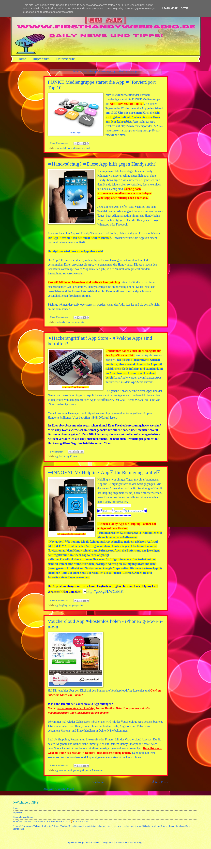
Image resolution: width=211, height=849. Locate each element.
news (81, 148)
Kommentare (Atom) (64, 789)
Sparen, (118, 511)
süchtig (80, 322)
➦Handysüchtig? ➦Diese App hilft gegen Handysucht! (102, 164)
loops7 (121, 842)
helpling (63, 605)
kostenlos (98, 770)
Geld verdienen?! (134, 511)
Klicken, (107, 511)
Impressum (41, 59)
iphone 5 (89, 770)
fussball (62, 148)
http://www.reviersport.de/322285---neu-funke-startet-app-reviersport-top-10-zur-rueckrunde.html (134, 130)
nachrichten (73, 148)
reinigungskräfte (75, 605)
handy (62, 322)
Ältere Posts (160, 782)
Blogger (140, 842)
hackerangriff (65, 456)
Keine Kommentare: (59, 143)
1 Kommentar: (57, 452)
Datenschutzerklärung (23, 817)
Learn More (170, 8)
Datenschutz (65, 59)
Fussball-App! (75, 133)
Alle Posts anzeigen (128, 71)
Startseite (98, 782)
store (75, 456)
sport (87, 148)
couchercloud (65, 770)
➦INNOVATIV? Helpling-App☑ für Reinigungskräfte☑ (104, 472)
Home (22, 59)
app (56, 148)
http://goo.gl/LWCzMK (105, 591)
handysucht (71, 322)
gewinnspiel (78, 770)
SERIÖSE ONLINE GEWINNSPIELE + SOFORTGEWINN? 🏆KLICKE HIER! (50, 821)
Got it (184, 8)
